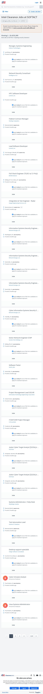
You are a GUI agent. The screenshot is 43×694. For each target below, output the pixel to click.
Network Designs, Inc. (14, 230)
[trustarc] (38, 692)
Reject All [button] (34, 688)
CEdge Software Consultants (16, 551)
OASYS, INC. (12, 367)
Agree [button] (24, 688)
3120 (31, 636)
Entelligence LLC (13, 75)
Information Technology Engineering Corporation (22, 394)
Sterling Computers (14, 121)
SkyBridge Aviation (14, 504)
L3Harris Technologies (14, 48)
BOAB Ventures (13, 175)
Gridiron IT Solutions (14, 524)
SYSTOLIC (11, 449)
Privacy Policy (5, 692)
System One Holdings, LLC (16, 340)
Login (36, 2)
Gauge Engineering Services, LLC (17, 203)
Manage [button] (14, 688)
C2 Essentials (12, 422)
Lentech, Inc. (12, 95)
